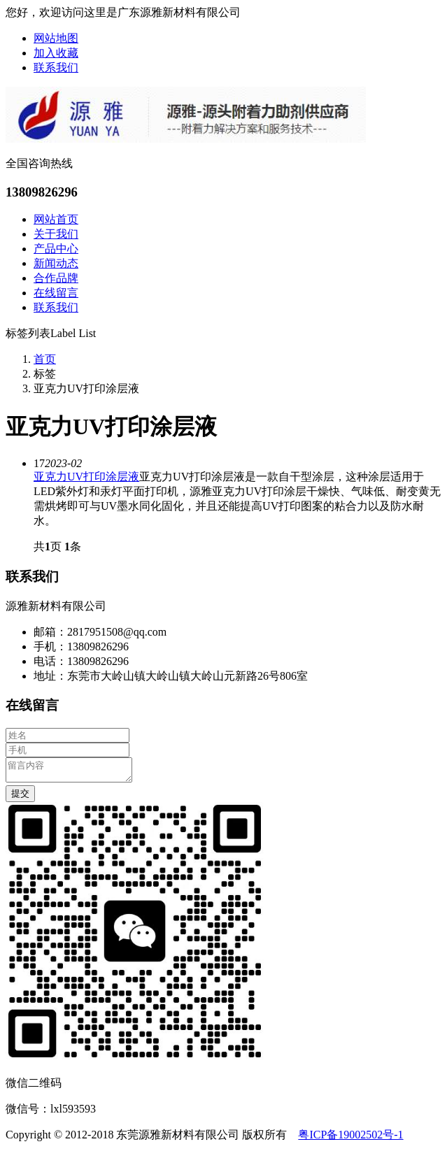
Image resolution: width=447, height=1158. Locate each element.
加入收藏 (56, 53)
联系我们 (56, 67)
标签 (45, 374)
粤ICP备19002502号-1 (350, 1139)
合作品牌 (56, 278)
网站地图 (56, 38)
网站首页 (56, 219)
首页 (45, 359)
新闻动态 (56, 263)
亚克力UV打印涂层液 (86, 476)
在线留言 (56, 293)
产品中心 (56, 249)
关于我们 (56, 234)
